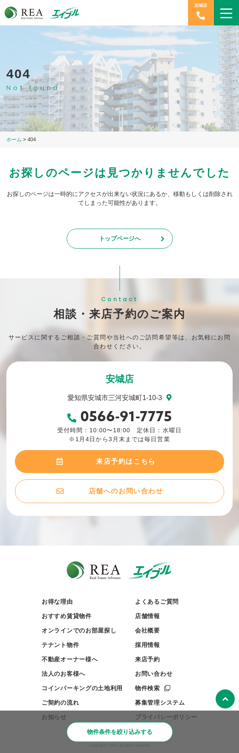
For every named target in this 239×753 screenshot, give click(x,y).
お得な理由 (57, 601)
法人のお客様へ (63, 673)
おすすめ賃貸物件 (67, 616)
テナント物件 (60, 644)
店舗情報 (147, 616)
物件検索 (147, 688)
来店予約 (147, 659)
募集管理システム (160, 702)
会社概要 (147, 630)
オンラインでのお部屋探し (79, 630)
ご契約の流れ (60, 702)
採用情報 (147, 644)
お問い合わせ (153, 673)
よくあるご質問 (157, 601)
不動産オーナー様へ (70, 659)
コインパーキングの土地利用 (82, 688)
